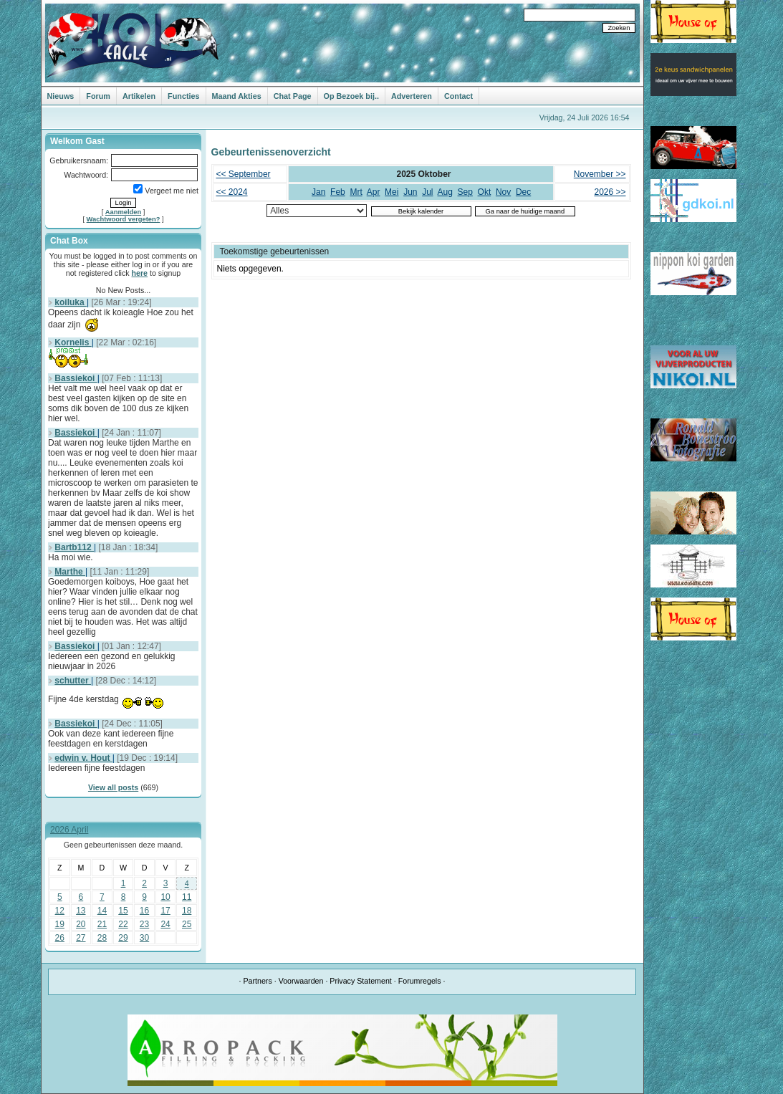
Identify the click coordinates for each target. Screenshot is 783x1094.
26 (59, 938)
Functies (183, 96)
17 (165, 911)
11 (186, 897)
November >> (600, 174)
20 (80, 924)
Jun (410, 192)
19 (59, 924)
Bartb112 (74, 547)
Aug (445, 192)
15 (123, 911)
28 (102, 938)
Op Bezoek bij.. (351, 96)
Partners (257, 981)
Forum (98, 96)
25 (186, 924)
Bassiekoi (75, 378)
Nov (503, 192)
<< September (243, 174)
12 (59, 911)
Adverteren (411, 96)
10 (165, 897)
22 (123, 924)
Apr (373, 192)
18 (186, 911)
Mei (391, 192)
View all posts (113, 787)
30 (144, 938)
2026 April (69, 830)
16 (144, 911)
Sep (465, 192)
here (140, 273)
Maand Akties (236, 96)
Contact (458, 96)
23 (144, 924)
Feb (337, 192)
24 (165, 924)
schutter (72, 681)
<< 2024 (232, 192)
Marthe (69, 572)
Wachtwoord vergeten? (123, 219)
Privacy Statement (360, 981)
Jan (318, 192)
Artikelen (139, 96)
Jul (427, 192)
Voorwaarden (301, 981)
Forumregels (419, 981)
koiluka (70, 302)
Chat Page (293, 96)
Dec (523, 192)
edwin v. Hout (83, 758)
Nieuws (61, 96)
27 (80, 938)
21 (102, 924)
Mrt (356, 192)
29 (123, 938)
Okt (484, 192)
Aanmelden (123, 212)
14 (102, 911)
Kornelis (72, 342)
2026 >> (609, 192)
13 (80, 911)
